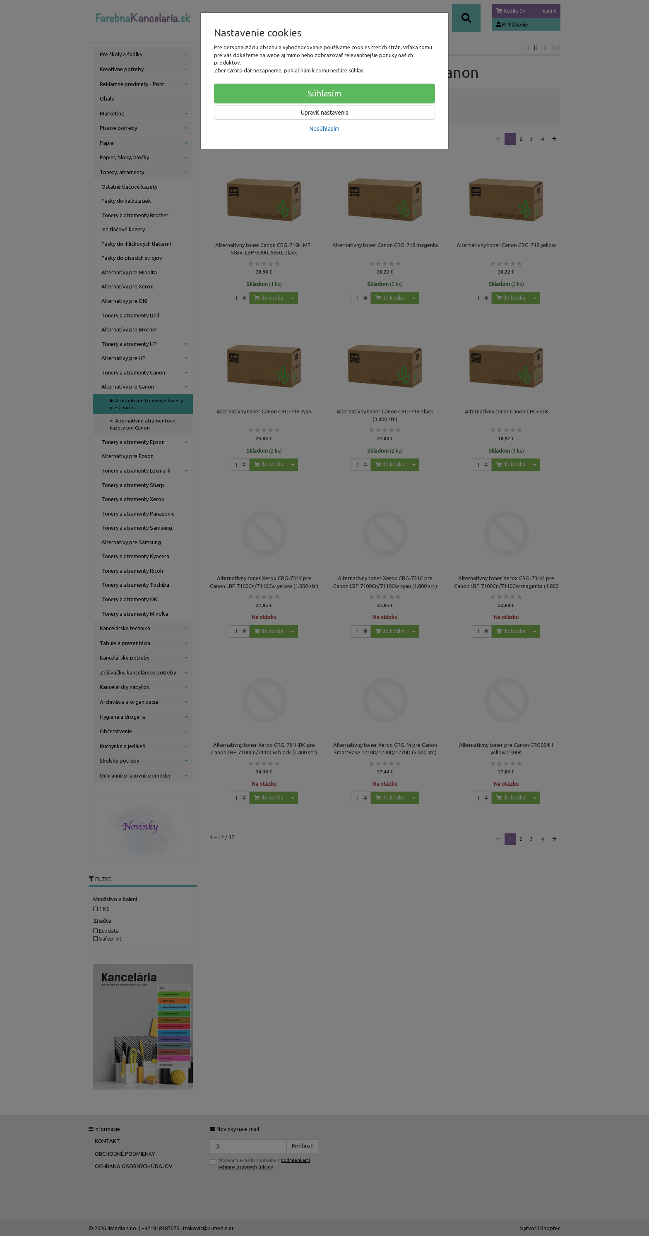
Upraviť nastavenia (325, 112)
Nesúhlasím (324, 128)
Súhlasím (324, 93)
